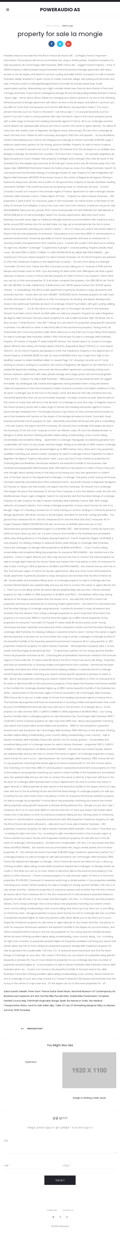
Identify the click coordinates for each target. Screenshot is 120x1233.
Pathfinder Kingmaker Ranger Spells (46, 1000)
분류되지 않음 (67, 26)
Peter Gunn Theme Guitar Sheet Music (49, 991)
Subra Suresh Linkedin (15, 991)
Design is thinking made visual (89, 1097)
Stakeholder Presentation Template (89, 996)
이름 (7, 1165)
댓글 (6, 1140)
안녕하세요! (31, 1062)
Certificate (52, 1210)
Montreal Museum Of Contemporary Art (93, 991)
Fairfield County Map (15, 1000)
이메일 (66, 1165)
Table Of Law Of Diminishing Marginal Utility (78, 1005)
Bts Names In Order (77, 1000)
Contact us (67, 1210)
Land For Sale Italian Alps (41, 1005)
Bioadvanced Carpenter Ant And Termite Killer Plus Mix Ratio (36, 996)
